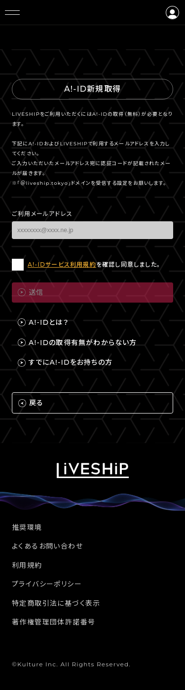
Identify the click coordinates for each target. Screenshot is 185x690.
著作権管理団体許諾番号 (53, 622)
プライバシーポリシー (47, 584)
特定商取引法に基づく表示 (56, 603)
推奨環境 (27, 527)
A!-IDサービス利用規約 (62, 264)
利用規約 (27, 565)
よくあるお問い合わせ (47, 546)
